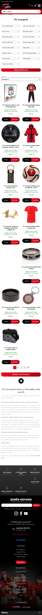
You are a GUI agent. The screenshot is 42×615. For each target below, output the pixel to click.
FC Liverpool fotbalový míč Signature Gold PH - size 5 (11, 146)
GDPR (21, 575)
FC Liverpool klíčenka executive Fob (10, 187)
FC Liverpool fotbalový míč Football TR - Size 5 (31, 187)
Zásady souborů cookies (21, 577)
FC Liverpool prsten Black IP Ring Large (10, 308)
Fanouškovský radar (21, 589)
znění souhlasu (34, 509)
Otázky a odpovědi (21, 583)
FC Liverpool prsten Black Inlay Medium (31, 268)
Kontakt (21, 595)
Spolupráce (21, 586)
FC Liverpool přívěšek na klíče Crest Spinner (31, 308)
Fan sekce (21, 562)
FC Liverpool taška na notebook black (10, 349)
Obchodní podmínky (21, 572)
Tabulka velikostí (21, 580)
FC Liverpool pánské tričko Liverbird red (31, 227)
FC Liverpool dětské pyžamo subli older (31, 106)
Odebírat (37, 505)
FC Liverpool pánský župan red (31, 146)
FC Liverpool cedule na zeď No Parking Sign (10, 106)
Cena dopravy (21, 592)
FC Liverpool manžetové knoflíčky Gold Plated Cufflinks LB (10, 228)
